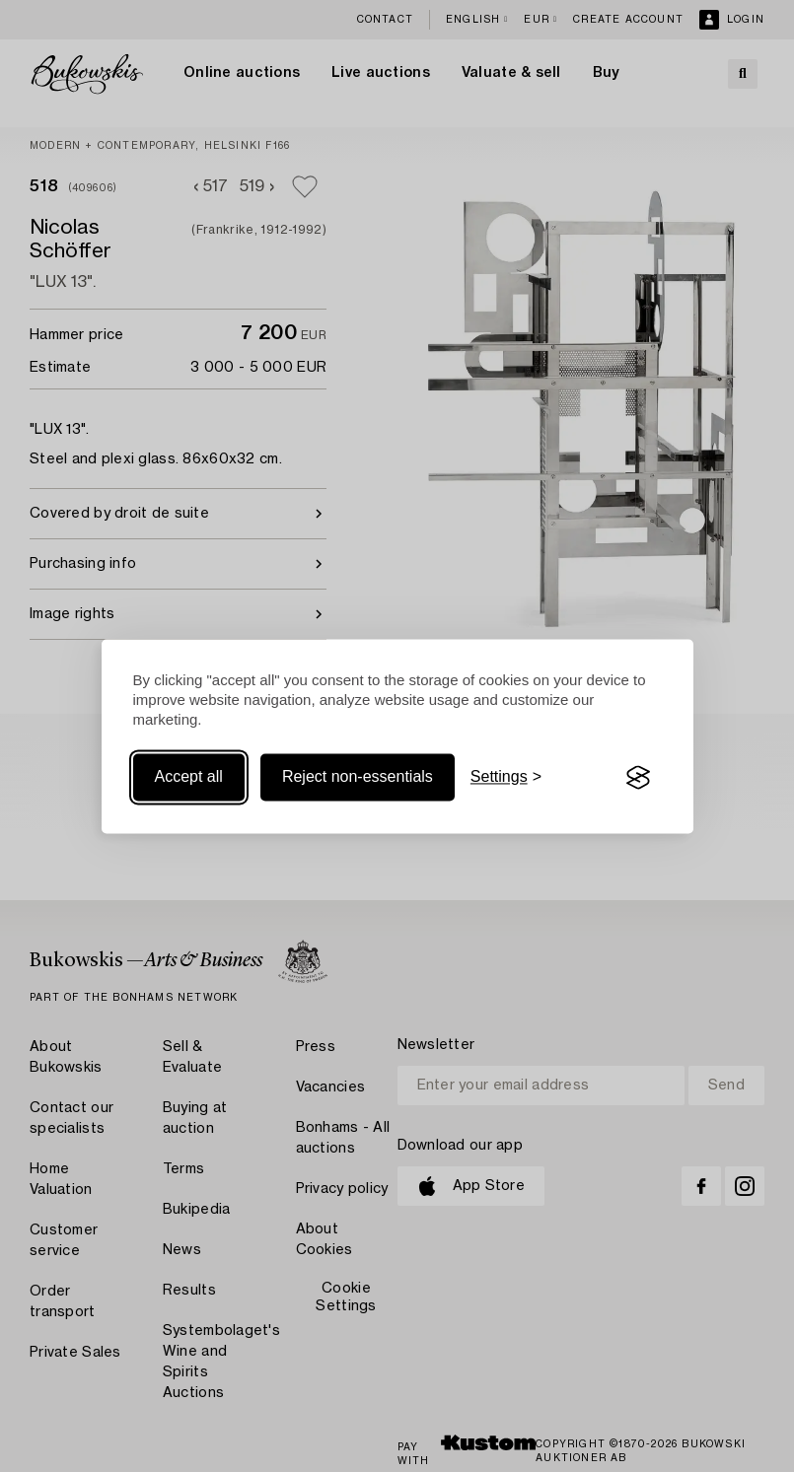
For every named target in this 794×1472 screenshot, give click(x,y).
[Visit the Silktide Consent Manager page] (638, 778)
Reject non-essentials (357, 777)
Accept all (189, 777)
